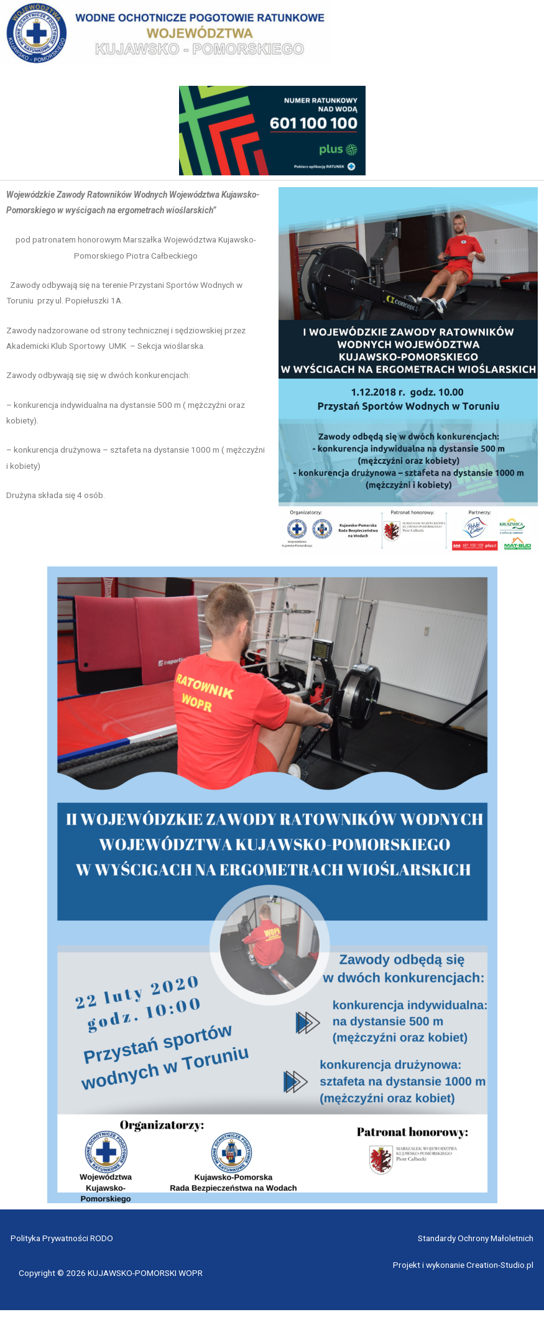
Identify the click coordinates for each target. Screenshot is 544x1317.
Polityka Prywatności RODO (62, 1245)
